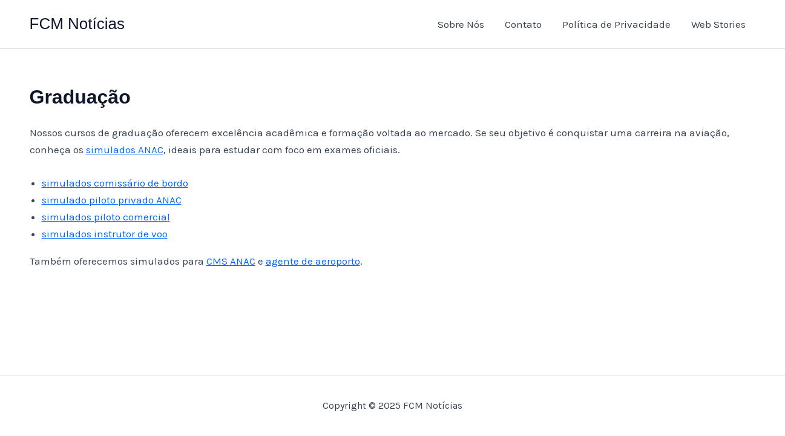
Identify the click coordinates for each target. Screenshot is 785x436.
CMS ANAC (230, 261)
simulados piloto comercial (106, 217)
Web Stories (718, 24)
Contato (523, 24)
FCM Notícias (77, 24)
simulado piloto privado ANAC (112, 200)
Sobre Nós (461, 24)
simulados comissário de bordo (115, 183)
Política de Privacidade (616, 24)
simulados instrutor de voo (105, 234)
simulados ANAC (124, 150)
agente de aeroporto (313, 261)
